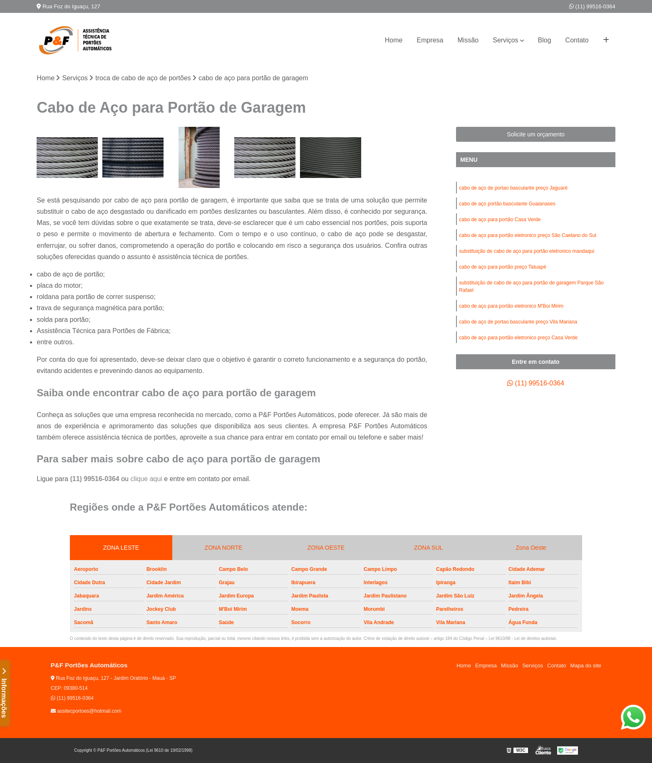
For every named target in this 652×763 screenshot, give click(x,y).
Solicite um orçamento (536, 134)
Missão (468, 40)
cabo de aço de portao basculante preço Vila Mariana (518, 322)
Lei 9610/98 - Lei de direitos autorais (522, 638)
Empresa (429, 40)
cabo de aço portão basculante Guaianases (507, 204)
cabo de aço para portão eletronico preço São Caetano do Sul (527, 235)
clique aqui (146, 478)
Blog (544, 40)
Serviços (505, 40)
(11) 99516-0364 (592, 6)
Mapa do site (585, 665)
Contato (577, 40)
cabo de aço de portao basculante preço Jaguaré (513, 188)
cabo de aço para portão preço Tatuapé (502, 267)
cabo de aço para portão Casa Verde (499, 219)
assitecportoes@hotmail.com (86, 711)
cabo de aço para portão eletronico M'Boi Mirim (511, 306)
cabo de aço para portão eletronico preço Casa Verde (518, 338)
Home (394, 40)
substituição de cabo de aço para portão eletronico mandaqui (526, 251)
